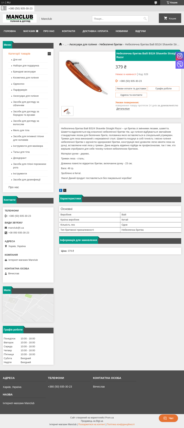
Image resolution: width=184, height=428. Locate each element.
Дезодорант (19, 158)
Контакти (68, 31)
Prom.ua (109, 417)
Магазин (29, 31)
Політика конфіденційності (121, 424)
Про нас (48, 31)
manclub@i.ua (16, 227)
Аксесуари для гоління (83, 44)
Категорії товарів (19, 53)
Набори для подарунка (26, 65)
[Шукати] (145, 18)
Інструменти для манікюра (28, 145)
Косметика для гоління (26, 77)
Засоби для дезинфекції (27, 179)
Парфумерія (20, 89)
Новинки (122, 31)
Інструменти (20, 173)
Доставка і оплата (95, 31)
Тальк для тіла (21, 152)
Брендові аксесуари (24, 71)
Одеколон (18, 83)
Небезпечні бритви (111, 44)
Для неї (17, 59)
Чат (168, 418)
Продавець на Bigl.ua (92, 421)
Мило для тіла (21, 130)
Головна (10, 31)
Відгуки (140, 31)
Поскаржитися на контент (91, 424)
